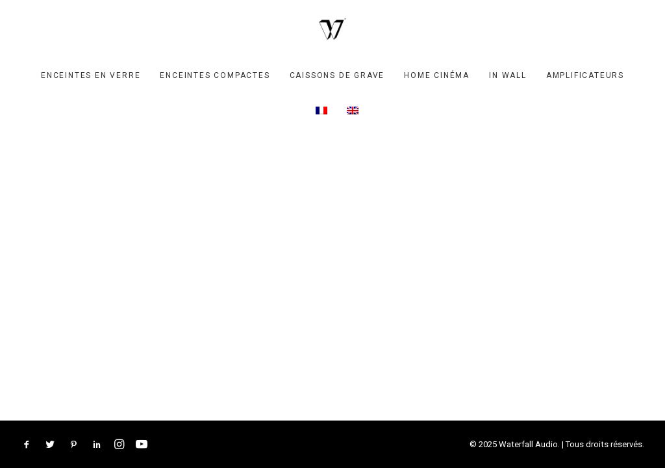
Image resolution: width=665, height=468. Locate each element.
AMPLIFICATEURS (585, 75)
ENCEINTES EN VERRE (90, 75)
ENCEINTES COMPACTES (215, 75)
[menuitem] (90, 75)
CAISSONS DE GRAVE (337, 75)
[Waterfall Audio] (332, 29)
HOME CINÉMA (437, 75)
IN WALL (508, 75)
